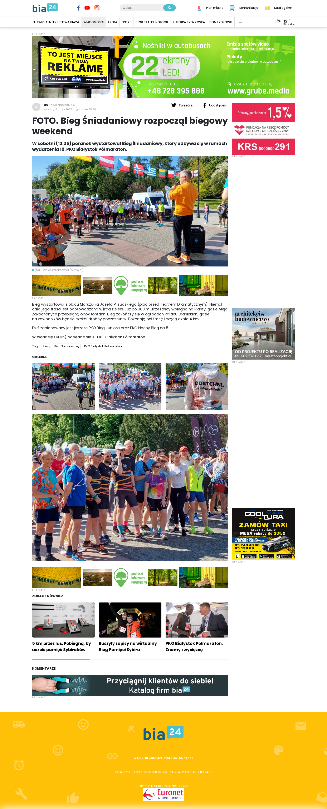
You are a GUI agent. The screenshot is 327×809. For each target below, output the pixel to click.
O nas (138, 758)
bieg (46, 346)
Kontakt (186, 758)
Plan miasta (214, 7)
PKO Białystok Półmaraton (103, 346)
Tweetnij (182, 105)
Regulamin (153, 758)
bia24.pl (206, 772)
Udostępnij (214, 105)
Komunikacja (248, 7)
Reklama (170, 758)
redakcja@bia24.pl (62, 105)
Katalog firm (283, 7)
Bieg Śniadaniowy (66, 346)
